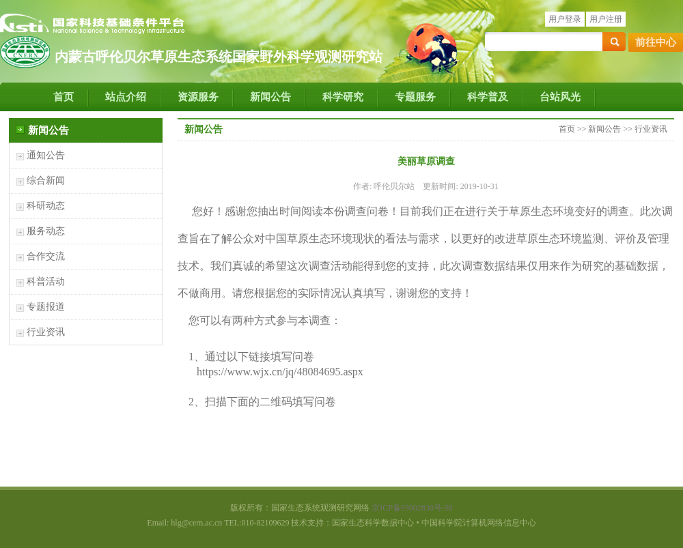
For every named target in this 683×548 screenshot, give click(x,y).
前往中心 (655, 42)
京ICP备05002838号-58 (412, 508)
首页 (63, 96)
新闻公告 (270, 96)
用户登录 (564, 19)
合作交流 (46, 256)
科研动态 (46, 206)
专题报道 (46, 307)
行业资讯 (46, 332)
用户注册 (605, 19)
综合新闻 (46, 180)
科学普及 (487, 96)
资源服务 (198, 96)
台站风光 (560, 96)
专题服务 (415, 96)
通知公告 (46, 155)
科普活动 (46, 281)
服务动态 (46, 231)
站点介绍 (125, 96)
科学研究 (342, 96)
